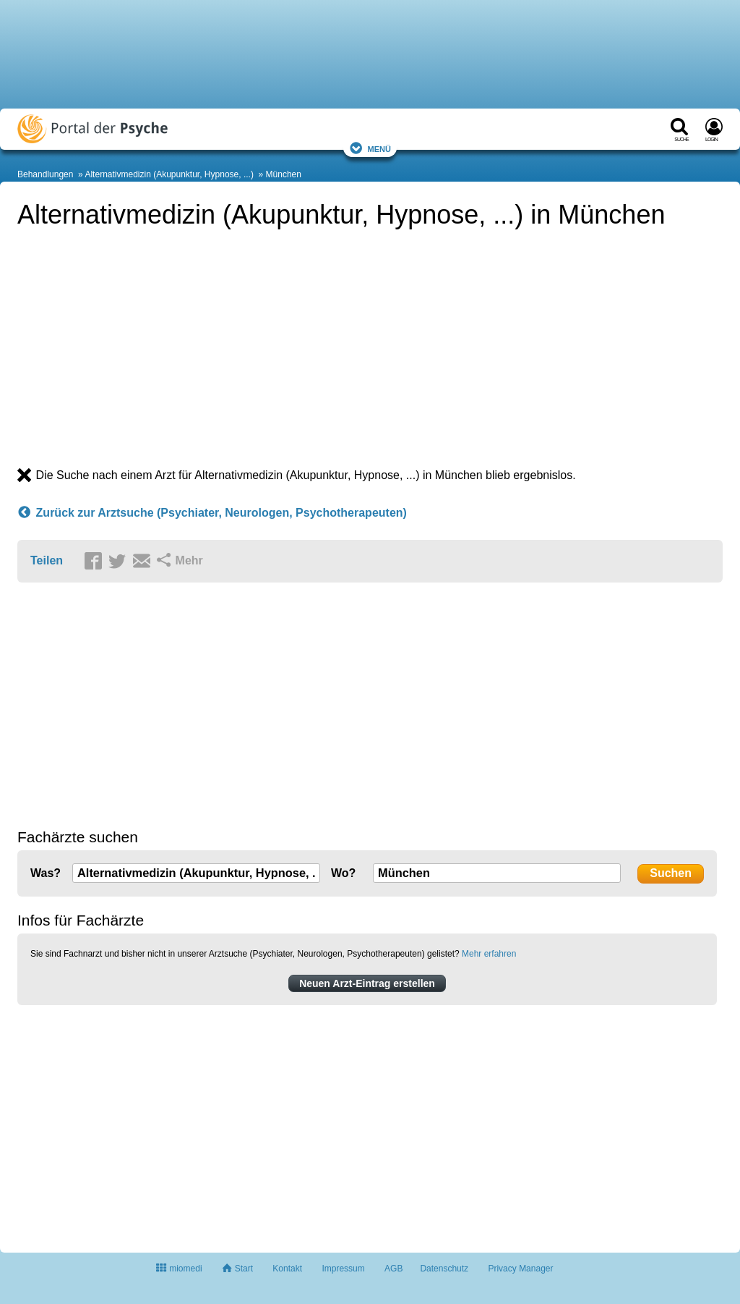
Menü (370, 148)
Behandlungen (45, 174)
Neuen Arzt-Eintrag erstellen (367, 983)
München (283, 174)
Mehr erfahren (489, 954)
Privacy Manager (520, 1268)
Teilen (46, 560)
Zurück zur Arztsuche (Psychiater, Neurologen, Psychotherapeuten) (212, 513)
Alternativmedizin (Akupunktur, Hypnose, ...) (169, 174)
